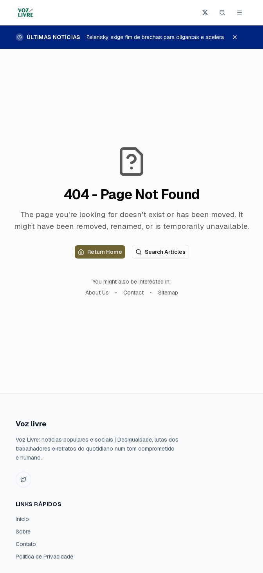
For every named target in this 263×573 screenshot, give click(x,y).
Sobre (23, 531)
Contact (133, 292)
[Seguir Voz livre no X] (205, 12)
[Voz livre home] (26, 12)
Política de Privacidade (44, 556)
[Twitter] (23, 479)
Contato (26, 544)
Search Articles (160, 251)
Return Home (100, 251)
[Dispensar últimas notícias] (238, 37)
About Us (97, 292)
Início (22, 519)
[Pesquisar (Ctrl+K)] (222, 12)
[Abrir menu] (239, 12)
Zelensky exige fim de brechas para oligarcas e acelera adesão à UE (172, 37)
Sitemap (168, 292)
